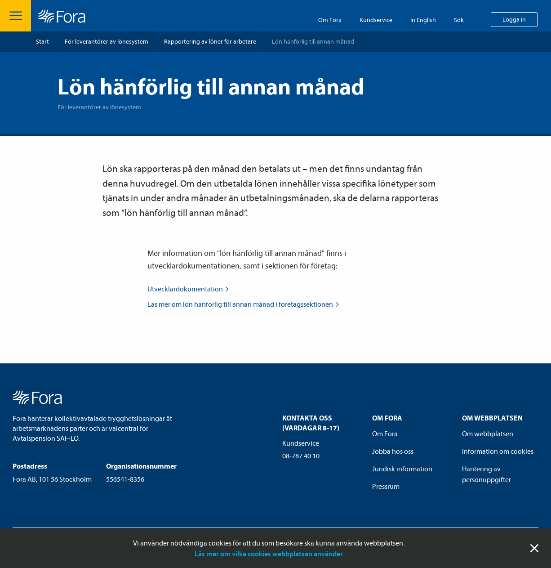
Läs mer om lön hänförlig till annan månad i (244, 304)
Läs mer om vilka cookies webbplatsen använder (269, 553)
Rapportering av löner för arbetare (210, 41)
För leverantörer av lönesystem (106, 41)
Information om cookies (497, 451)
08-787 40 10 (301, 455)
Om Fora (330, 20)
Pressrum (386, 486)
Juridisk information (402, 468)
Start (42, 41)
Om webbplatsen (487, 433)
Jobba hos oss (392, 451)
